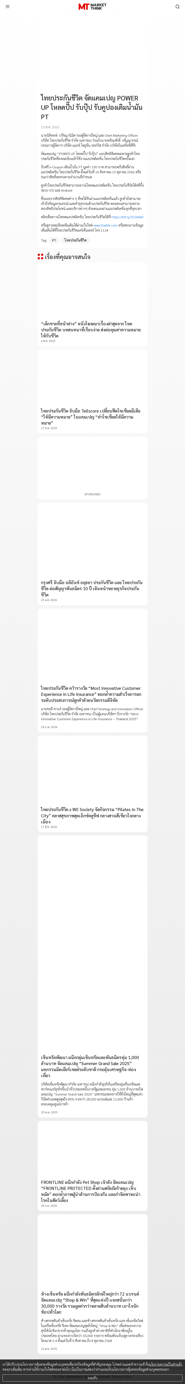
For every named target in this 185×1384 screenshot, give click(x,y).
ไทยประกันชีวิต (76, 240)
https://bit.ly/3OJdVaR (127, 217)
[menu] (7, 6)
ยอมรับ (92, 1378)
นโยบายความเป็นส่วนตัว (165, 1364)
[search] (177, 6)
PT (54, 240)
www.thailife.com (106, 225)
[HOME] (92, 6)
